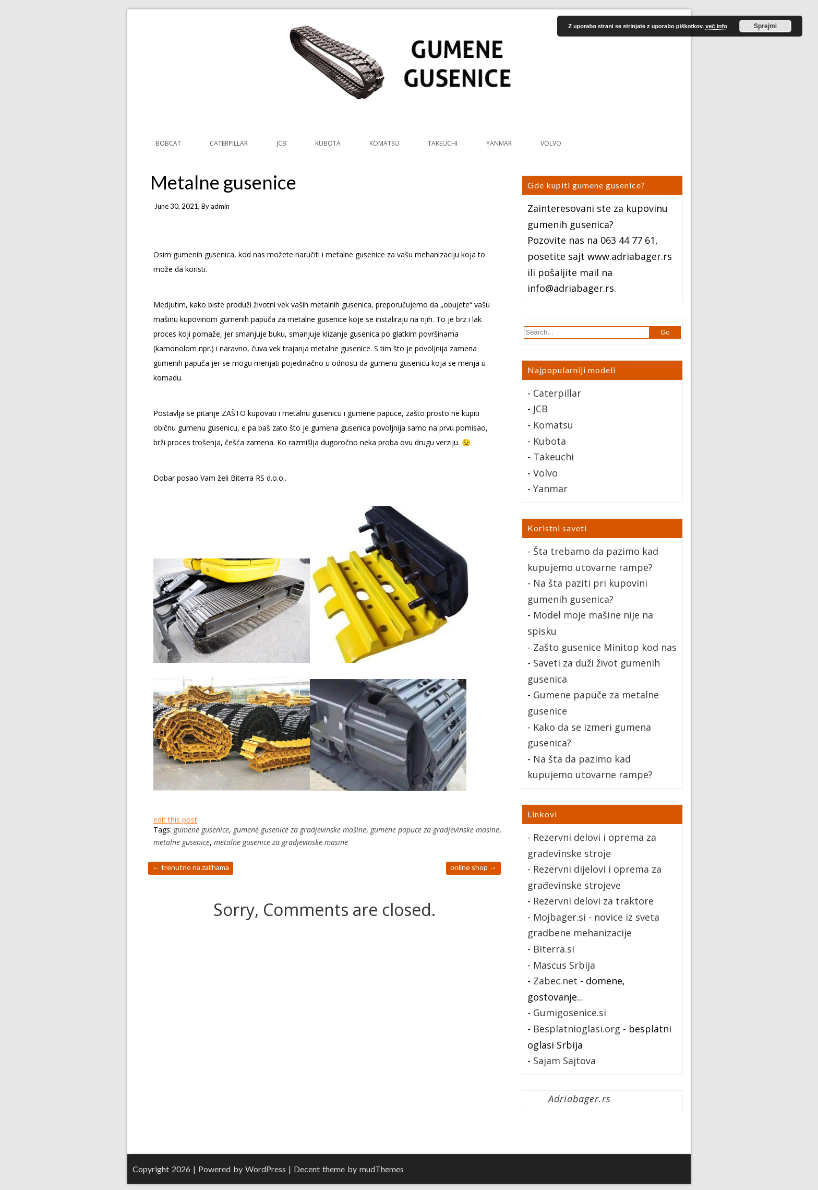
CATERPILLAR (229, 143)
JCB (281, 143)
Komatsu (553, 425)
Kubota (549, 441)
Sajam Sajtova (564, 1060)
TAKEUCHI (443, 143)
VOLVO (550, 143)
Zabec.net (555, 980)
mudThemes (381, 1169)
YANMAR (499, 143)
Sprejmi (765, 26)
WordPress (265, 1169)
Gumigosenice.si (569, 1012)
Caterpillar (557, 393)
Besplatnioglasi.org (576, 1028)
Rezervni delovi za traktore (593, 901)
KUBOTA (328, 143)
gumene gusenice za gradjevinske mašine (299, 830)
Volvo (545, 473)
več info (716, 26)
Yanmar (550, 488)
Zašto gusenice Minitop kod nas (605, 647)
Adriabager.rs (579, 1098)
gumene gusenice (201, 830)
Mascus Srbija (564, 965)
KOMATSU (384, 143)
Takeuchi (553, 456)
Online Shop (473, 867)
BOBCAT (168, 143)
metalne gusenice (181, 842)
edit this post (175, 820)
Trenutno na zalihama (190, 867)
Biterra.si (553, 949)
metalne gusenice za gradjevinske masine (281, 842)
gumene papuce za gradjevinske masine (434, 830)
